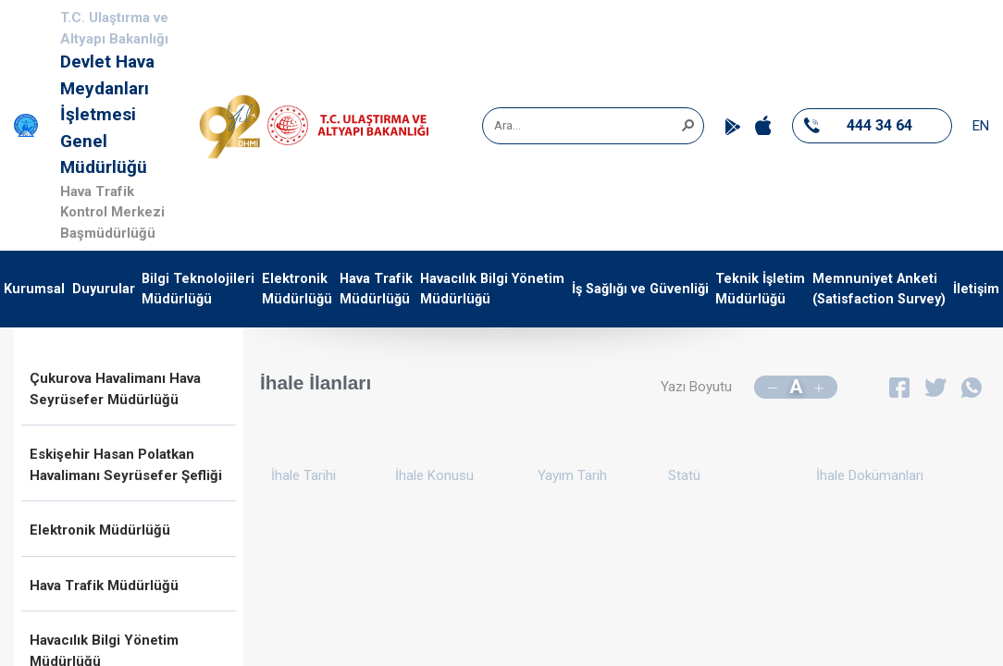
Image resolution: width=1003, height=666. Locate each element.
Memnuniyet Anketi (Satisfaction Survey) (879, 289)
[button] (687, 124)
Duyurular (103, 289)
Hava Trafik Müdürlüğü (376, 289)
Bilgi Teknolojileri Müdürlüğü (198, 289)
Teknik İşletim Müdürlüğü (760, 289)
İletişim (976, 289)
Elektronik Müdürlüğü (297, 289)
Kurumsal (34, 289)
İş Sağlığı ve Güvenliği (640, 289)
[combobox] (586, 125)
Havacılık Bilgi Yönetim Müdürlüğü (492, 289)
